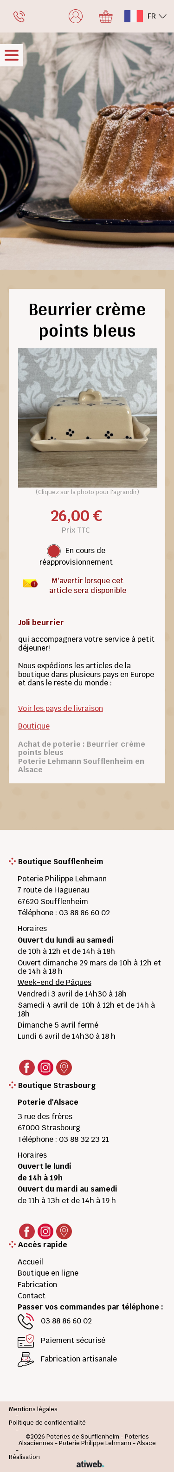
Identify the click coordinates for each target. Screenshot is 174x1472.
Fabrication (37, 1285)
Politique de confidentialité (47, 1423)
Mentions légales (33, 1409)
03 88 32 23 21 (84, 1139)
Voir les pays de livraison (60, 708)
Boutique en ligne (48, 1273)
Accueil (30, 1262)
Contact (31, 1296)
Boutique (34, 726)
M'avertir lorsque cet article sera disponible (87, 583)
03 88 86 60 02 (84, 913)
